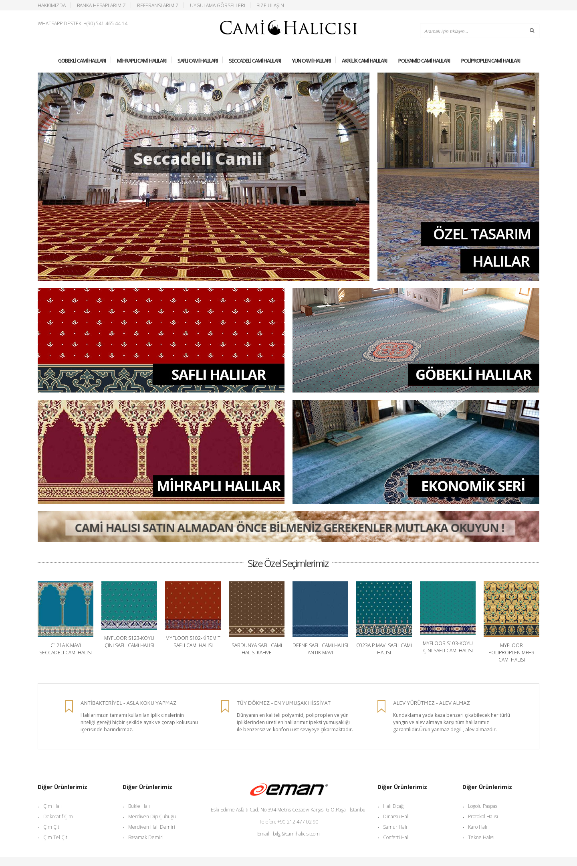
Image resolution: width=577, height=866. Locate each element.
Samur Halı (395, 827)
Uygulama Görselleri (217, 5)
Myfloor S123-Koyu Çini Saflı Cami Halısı (129, 642)
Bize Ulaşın (270, 5)
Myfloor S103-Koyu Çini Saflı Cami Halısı (448, 647)
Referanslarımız (158, 5)
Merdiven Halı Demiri (151, 827)
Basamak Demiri (145, 837)
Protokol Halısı (483, 816)
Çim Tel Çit (55, 837)
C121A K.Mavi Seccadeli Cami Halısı (65, 649)
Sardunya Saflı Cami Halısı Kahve (257, 649)
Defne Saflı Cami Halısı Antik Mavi (320, 649)
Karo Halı (477, 827)
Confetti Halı (396, 837)
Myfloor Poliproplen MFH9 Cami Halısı (511, 652)
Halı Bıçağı (394, 806)
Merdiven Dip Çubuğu (152, 816)
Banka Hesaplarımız (101, 5)
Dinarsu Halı (396, 816)
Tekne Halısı (481, 837)
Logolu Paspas (482, 806)
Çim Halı (52, 806)
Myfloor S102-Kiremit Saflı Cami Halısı (192, 642)
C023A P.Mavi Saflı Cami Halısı (384, 649)
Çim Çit (51, 827)
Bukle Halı (139, 806)
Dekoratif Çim (58, 816)
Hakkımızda (52, 5)
